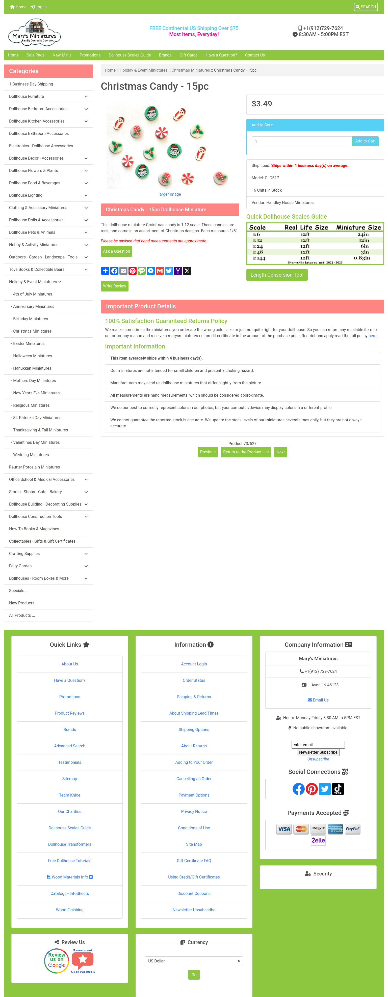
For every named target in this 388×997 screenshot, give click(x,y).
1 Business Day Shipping (31, 84)
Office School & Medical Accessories (48, 479)
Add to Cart (365, 141)
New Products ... (24, 603)
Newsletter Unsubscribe (194, 909)
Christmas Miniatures (191, 70)
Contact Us (255, 55)
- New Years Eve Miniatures (34, 393)
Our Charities (69, 811)
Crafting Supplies (48, 553)
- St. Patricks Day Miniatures (35, 417)
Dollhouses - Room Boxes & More (48, 578)
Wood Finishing (69, 909)
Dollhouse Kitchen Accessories (48, 121)
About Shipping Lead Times (194, 713)
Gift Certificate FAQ (194, 860)
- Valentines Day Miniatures (34, 442)
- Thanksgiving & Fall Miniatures (38, 430)
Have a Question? (221, 55)
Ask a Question (116, 251)
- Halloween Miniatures (30, 356)
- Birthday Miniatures (28, 318)
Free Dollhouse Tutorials (69, 860)
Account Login (194, 664)
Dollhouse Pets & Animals (48, 232)
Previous (208, 452)
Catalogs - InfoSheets (69, 893)
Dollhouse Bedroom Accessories (48, 108)
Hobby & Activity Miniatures (48, 244)
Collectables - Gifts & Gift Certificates (42, 541)
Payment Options (193, 795)
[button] (366, 7)
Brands (165, 55)
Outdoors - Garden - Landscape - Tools (48, 257)
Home (18, 7)
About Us (70, 664)
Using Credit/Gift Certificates (194, 877)
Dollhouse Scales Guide (130, 55)
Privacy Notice (194, 811)
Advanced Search (69, 746)
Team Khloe (69, 795)
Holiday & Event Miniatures (144, 70)
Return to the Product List (246, 452)
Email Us (318, 700)
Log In (39, 7)
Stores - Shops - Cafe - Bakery (48, 491)
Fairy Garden (48, 566)
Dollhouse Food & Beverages (48, 183)
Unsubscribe (318, 759)
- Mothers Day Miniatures (32, 380)
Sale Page (36, 55)
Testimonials (69, 762)
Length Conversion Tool (277, 275)
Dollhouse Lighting (48, 195)
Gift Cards (189, 55)
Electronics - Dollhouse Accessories (41, 145)
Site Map (194, 844)
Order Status (194, 680)
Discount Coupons (194, 893)
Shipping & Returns (194, 696)
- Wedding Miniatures (29, 454)
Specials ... (19, 590)
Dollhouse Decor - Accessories (48, 158)
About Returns (194, 746)
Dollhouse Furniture (48, 96)
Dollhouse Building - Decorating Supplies (48, 504)
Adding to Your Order (194, 762)
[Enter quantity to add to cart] (302, 141)
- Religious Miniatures (29, 405)
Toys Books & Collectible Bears (48, 269)
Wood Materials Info (70, 877)
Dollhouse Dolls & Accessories (48, 220)
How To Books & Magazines (34, 528)
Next (280, 452)
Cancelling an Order (194, 778)
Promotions (90, 55)
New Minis (62, 55)
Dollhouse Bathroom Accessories (39, 133)
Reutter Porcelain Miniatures (34, 467)
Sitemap (69, 778)
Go (193, 974)
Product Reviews (70, 713)
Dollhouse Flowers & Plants (48, 170)
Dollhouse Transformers (69, 844)
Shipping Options (194, 729)
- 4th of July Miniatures (30, 294)
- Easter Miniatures (27, 343)
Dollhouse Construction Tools (48, 516)
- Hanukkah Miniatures (30, 368)
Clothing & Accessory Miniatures (48, 207)
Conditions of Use (194, 828)
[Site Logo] (67, 32)
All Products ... (22, 615)
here (372, 335)
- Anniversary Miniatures (31, 306)
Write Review (114, 286)
